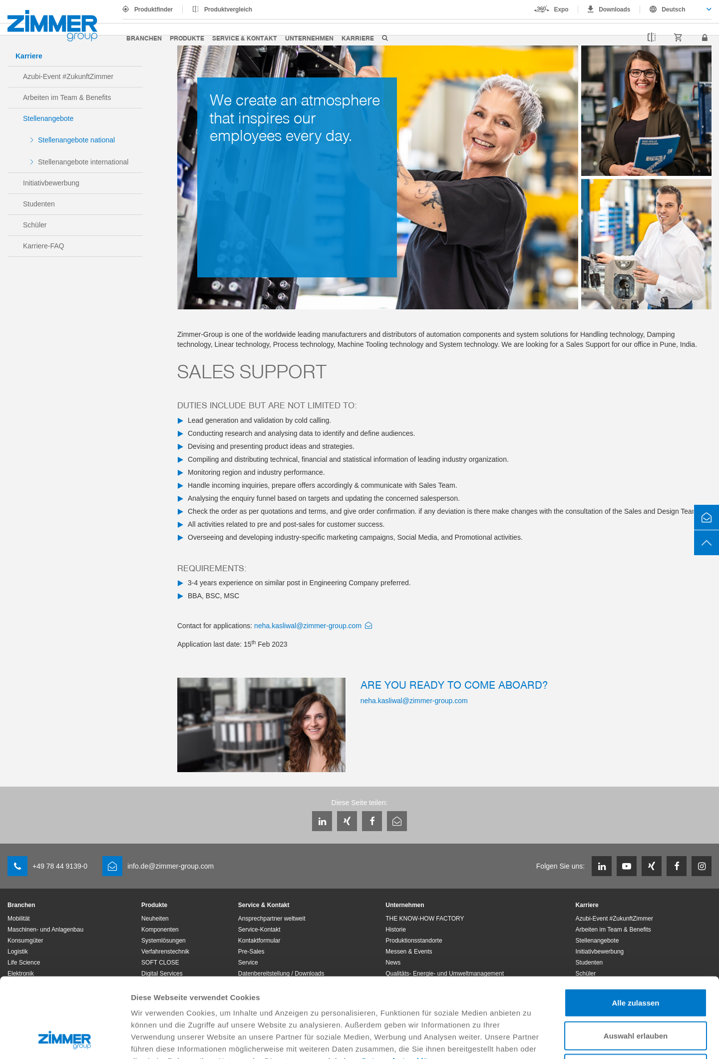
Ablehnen (636, 993)
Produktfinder (153, 9)
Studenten (39, 204)
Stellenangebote (48, 118)
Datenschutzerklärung (404, 986)
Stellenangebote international (83, 162)
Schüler (34, 225)
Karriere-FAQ (43, 246)
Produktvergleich (228, 9)
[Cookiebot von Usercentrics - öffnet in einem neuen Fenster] (64, 1039)
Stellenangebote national (76, 140)
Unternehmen (309, 37)
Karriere (358, 37)
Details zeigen (531, 1039)
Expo (561, 9)
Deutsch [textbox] (673, 9)
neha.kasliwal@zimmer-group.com (307, 626)
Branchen (144, 37)
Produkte (187, 37)
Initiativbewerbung (51, 183)
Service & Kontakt (244, 37)
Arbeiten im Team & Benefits (67, 97)
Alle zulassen (635, 928)
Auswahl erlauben (636, 961)
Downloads (614, 9)
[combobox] (676, 9)
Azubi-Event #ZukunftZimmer (68, 76)
